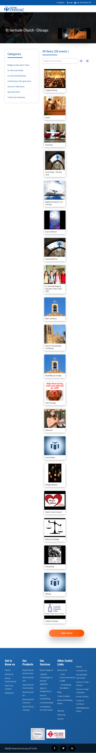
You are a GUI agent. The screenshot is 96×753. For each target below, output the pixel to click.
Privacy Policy (82, 696)
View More (66, 633)
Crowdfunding (46, 702)
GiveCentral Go (28, 694)
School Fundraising (45, 697)
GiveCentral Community (28, 686)
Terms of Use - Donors (83, 684)
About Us (9, 674)
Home (7, 670)
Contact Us (81, 670)
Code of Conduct (80, 702)
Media (79, 666)
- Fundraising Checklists (65, 686)
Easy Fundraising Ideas (64, 702)
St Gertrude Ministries (17, 76)
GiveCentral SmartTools (28, 672)
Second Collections (16, 86)
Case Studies (63, 696)
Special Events (14, 92)
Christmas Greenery (16, 97)
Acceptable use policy (81, 676)
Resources (62, 670)
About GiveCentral (10, 680)
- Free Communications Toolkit (67, 677)
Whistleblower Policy (82, 710)
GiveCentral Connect (28, 701)
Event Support (46, 670)
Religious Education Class (18, 65)
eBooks (60, 711)
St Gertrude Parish (15, 70)
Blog (59, 692)
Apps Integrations (45, 690)
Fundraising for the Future (46, 708)
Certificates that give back (19, 81)
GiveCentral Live (28, 679)
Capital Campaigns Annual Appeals (46, 679)
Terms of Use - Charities (83, 691)
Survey (60, 719)
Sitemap (61, 715)
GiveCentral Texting (28, 708)
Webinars (9, 693)
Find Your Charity (9, 687)
